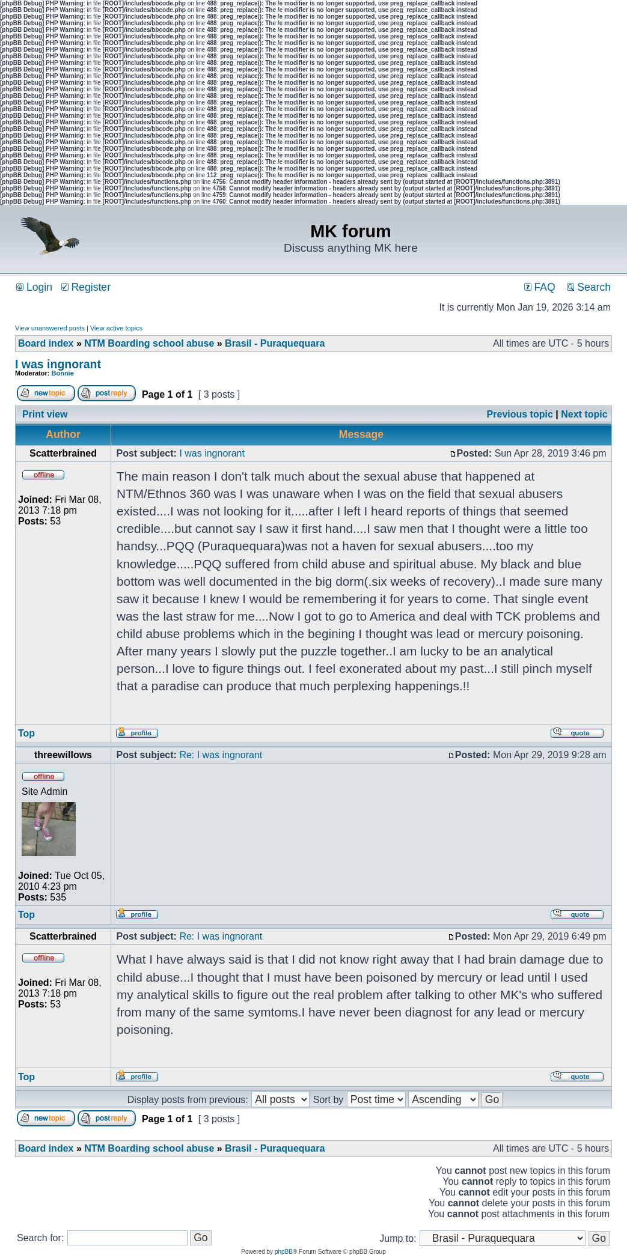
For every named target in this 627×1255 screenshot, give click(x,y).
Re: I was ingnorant (220, 755)
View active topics (116, 328)
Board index (45, 343)
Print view (45, 414)
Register (86, 287)
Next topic (584, 414)
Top (26, 733)
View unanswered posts (50, 328)
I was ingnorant (58, 364)
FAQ (539, 287)
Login (34, 287)
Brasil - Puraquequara (275, 343)
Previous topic (520, 414)
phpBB (284, 1251)
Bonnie (63, 373)
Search (589, 287)
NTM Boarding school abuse (149, 343)
